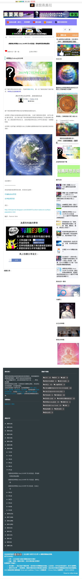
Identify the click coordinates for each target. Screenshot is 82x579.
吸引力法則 (63, 381)
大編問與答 (58, 384)
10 (9, 459)
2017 (8, 517)
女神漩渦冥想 (10, 198)
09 (9, 463)
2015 (8, 524)
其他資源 (48, 22)
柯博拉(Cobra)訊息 (50, 402)
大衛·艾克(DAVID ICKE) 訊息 (54, 391)
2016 (8, 521)
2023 (8, 434)
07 (9, 470)
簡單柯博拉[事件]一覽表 (69, 42)
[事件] (59, 42)
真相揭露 (27, 22)
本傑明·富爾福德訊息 (65, 398)
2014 (8, 528)
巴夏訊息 (59, 395)
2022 (8, 438)
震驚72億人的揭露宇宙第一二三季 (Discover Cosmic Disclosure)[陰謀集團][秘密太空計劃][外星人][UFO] (67, 196)
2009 (8, 546)
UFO (6, 390)
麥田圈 (11, 390)
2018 (8, 514)
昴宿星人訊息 (49, 398)
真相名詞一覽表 (9, 404)
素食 (65, 405)
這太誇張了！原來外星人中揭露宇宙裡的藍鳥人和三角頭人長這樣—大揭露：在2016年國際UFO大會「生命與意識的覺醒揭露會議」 (67, 261)
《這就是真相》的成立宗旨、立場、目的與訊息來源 (69, 243)
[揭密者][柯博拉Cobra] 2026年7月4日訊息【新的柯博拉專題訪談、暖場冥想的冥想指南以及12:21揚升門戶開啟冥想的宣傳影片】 (67, 272)
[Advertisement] (29, 286)
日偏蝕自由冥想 (10, 194)
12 (9, 452)
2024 (8, 431)
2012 (8, 535)
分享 (16, 260)
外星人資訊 (33, 388)
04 (9, 499)
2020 (8, 445)
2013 (8, 531)
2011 (8, 538)
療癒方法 (65, 402)
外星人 (47, 384)
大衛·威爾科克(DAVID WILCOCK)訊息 (56, 388)
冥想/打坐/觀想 (49, 381)
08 (9, 466)
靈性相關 (37, 22)
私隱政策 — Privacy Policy (49, 570)
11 (9, 456)
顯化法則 (47, 412)
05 (9, 496)
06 (9, 492)
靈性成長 (24, 390)
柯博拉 (60, 141)
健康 (63, 377)
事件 (22, 393)
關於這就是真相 (61, 22)
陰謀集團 (17, 390)
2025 (8, 427)
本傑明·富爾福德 (67, 141)
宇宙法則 (47, 395)
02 (9, 506)
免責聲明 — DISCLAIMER (65, 570)
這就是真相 (10, 570)
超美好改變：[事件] (13, 22)
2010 (8, 542)
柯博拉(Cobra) (21, 392)
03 (9, 503)
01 (9, 510)
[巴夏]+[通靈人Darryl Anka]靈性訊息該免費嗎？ (69, 187)
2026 (8, 424)
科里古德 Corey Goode (51, 405)
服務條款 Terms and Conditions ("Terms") (27, 570)
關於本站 (31, 89)
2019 (8, 448)
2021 (8, 441)
